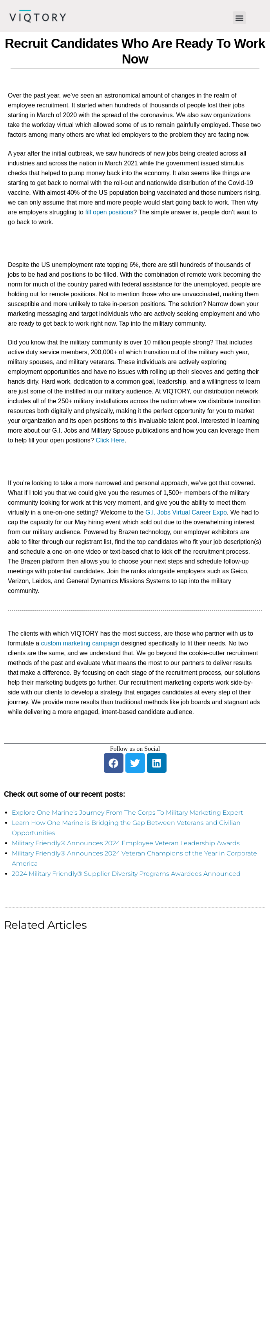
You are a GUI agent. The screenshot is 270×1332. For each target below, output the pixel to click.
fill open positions (109, 212)
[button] (239, 17)
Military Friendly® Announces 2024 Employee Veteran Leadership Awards (126, 843)
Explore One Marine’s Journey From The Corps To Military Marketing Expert (127, 812)
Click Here (110, 440)
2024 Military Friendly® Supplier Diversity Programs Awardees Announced (126, 873)
